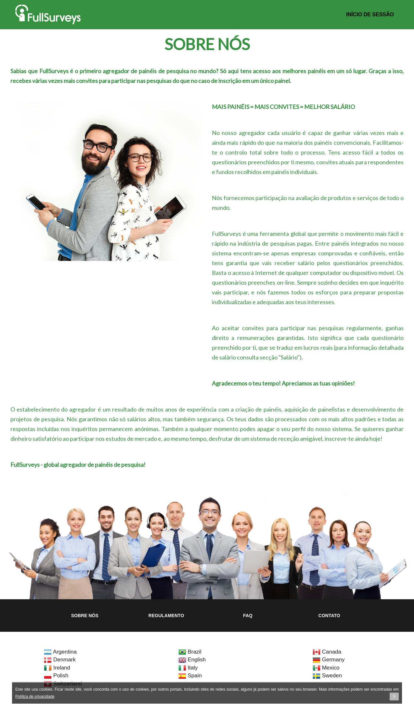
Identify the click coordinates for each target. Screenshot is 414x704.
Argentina (60, 652)
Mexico (326, 668)
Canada (327, 652)
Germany (329, 660)
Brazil (189, 652)
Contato (329, 615)
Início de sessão (370, 14)
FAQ (247, 615)
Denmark (60, 660)
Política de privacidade (35, 696)
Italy (188, 668)
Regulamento (166, 615)
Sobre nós (84, 615)
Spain (190, 675)
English (192, 660)
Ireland (57, 668)
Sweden (327, 675)
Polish (56, 675)
